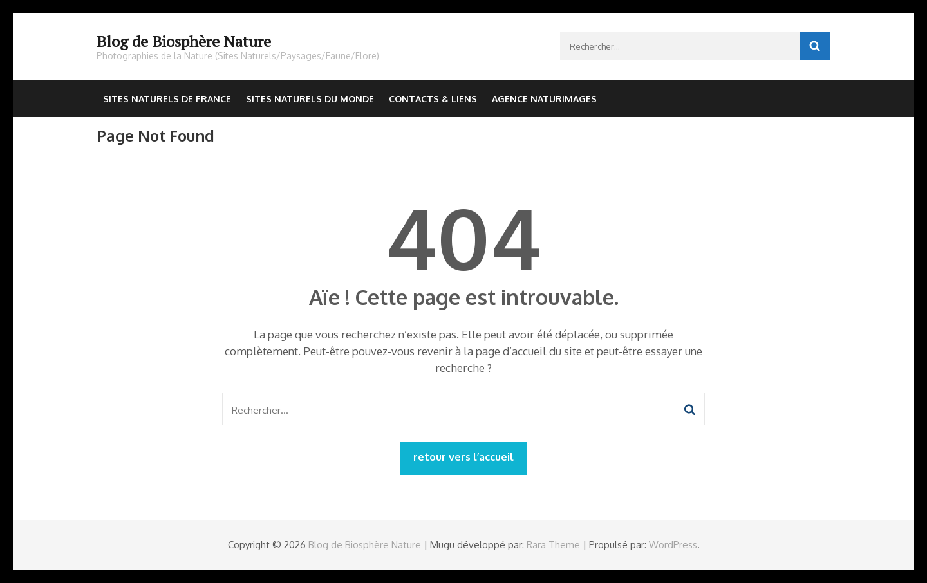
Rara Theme (553, 545)
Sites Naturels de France (167, 98)
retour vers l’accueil (463, 456)
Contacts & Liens (433, 98)
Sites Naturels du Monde (310, 98)
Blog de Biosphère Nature (184, 41)
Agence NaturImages (544, 98)
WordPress (673, 545)
